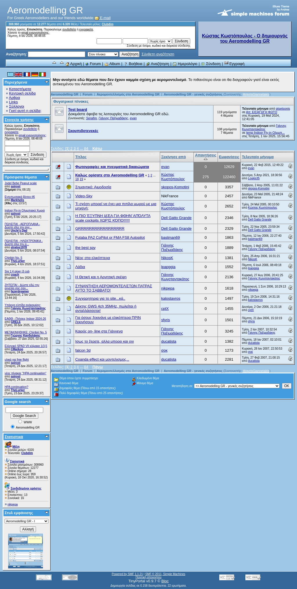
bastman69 (170, 237)
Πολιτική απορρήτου (148, 577)
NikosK (167, 258)
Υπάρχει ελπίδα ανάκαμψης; (23, 305)
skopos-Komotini (175, 187)
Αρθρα (14, 97)
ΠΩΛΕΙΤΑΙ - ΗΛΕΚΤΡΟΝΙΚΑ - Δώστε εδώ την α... (24, 242)
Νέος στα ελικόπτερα (92, 258)
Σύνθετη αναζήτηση (158, 54)
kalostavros (170, 298)
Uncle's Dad (19, 230)
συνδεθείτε (69, 29)
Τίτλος (80, 157)
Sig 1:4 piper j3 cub (17, 271)
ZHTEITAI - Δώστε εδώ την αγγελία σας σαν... (22, 286)
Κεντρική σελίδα (22, 93)
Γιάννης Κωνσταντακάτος (28, 308)
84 (86, 148)
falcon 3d (82, 350)
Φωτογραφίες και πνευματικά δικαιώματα (112, 167)
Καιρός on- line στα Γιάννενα (99, 331)
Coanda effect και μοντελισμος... (102, 359)
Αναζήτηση (157, 64)
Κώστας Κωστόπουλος (173, 176)
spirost (15, 186)
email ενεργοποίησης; (35, 32)
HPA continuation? (16, 387)
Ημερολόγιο (185, 64)
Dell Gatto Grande (176, 218)
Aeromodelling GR (64, 94)
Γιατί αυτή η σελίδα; (25, 111)
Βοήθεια (133, 64)
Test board (77, 109)
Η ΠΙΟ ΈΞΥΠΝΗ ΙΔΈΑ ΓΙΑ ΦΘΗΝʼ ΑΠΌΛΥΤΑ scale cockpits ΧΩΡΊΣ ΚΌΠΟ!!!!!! (113, 218)
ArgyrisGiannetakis (256, 94)
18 (77, 179)
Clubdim (107, 24)
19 (81, 179)
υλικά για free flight (17, 359)
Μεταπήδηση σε (182, 386)
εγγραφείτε (86, 29)
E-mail (103, 18)
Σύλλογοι (16, 106)
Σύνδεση (211, 64)
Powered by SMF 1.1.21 (127, 574)
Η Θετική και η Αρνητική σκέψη (100, 277)
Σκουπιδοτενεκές (83, 131)
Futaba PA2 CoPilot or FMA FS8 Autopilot (110, 237)
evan (133, 118)
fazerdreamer (20, 291)
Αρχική (73, 64)
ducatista (168, 341)
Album (112, 64)
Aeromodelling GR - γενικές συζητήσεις (193, 94)
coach (15, 274)
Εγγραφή (234, 64)
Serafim (91, 118)
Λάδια (80, 267)
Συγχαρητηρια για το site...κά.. (100, 298)
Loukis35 (254, 178)
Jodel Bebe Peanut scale (21, 183)
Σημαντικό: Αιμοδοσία (93, 187)
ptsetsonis (283, 108)
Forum (93, 64)
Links (13, 102)
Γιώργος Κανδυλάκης (25, 335)
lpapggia (168, 267)
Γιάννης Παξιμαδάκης (113, 118)
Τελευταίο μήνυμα (258, 157)
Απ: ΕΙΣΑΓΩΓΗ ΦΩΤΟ (261, 112)
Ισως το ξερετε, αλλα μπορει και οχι (104, 341)
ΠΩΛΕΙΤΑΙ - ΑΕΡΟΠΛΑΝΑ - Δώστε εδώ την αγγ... (22, 226)
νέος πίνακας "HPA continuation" (25, 373)
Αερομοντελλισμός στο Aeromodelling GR (128, 94)
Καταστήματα (20, 89)
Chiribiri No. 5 (13, 257)
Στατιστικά (14, 437)
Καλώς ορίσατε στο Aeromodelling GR (109, 175)
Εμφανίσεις (229, 157)
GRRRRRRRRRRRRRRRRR (99, 228)
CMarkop (17, 349)
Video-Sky (83, 196)
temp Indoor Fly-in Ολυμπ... (265, 132)
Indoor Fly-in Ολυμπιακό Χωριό (25, 210)
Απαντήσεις (205, 157)
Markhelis (17, 200)
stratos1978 (19, 247)
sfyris (165, 320)
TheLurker (18, 261)
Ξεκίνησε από (173, 157)
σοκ (164, 350)
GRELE (16, 322)
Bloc (165, 581)
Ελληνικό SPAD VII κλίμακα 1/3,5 (26, 346)
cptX (165, 308)
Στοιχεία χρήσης (19, 120)
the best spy (85, 247)
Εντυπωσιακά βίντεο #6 (20, 196)
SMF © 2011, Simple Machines (165, 574)
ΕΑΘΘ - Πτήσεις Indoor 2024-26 (25, 318)
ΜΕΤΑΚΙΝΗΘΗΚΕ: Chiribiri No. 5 (26, 332)
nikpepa (13, 504)
